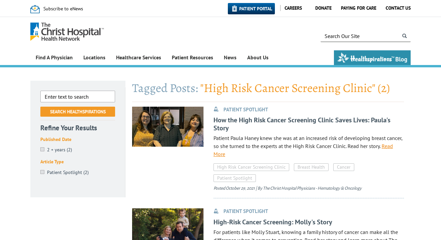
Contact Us (398, 8)
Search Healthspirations (78, 112)
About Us (258, 57)
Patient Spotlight (234, 178)
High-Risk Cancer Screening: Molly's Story (272, 222)
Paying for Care (358, 8)
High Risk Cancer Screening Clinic (251, 167)
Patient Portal (255, 9)
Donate (323, 8)
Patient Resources (192, 57)
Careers (293, 8)
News (230, 57)
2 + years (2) (59, 150)
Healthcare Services (138, 57)
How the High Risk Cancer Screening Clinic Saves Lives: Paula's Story (301, 124)
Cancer (344, 167)
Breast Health (311, 167)
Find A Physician (54, 57)
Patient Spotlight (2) (68, 172)
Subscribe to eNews (63, 9)
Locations (94, 57)
